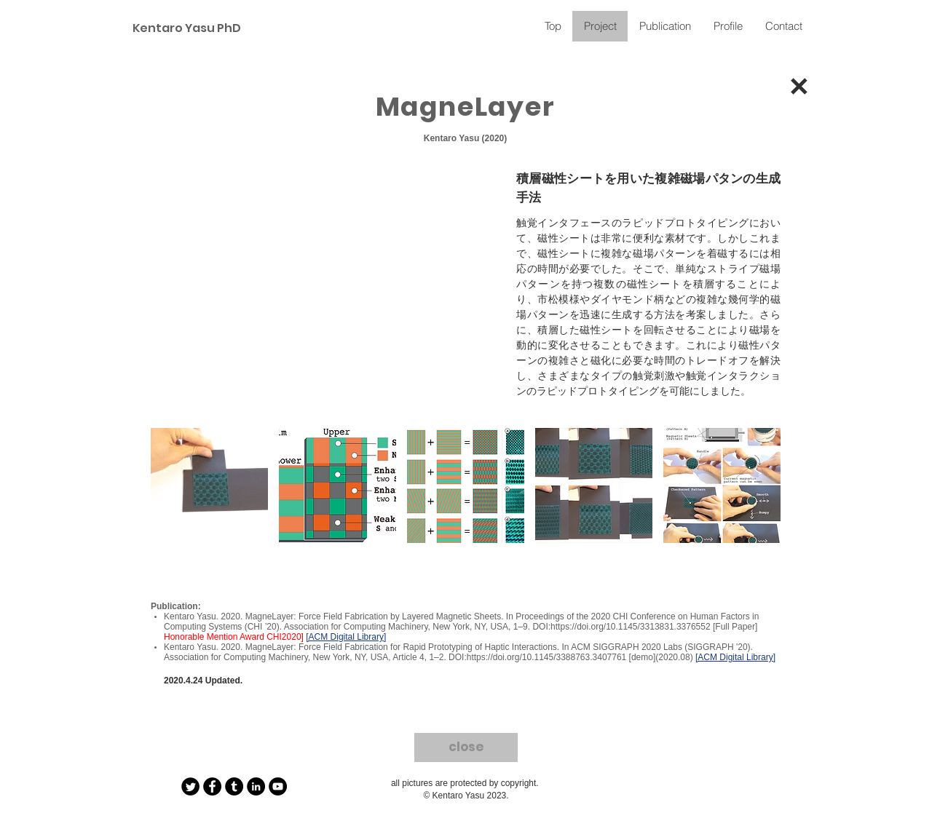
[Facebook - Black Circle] (212, 786)
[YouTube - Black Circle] (278, 786)
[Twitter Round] (190, 786)
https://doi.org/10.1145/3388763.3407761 (547, 657)
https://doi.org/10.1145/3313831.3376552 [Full (640, 627)
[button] (209, 485)
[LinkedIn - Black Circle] (256, 786)
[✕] (798, 90)
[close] (466, 747)
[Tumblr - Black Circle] (234, 786)
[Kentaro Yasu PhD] (184, 29)
